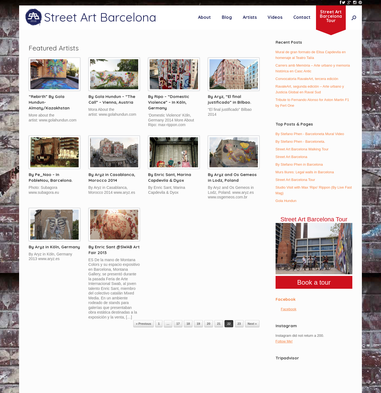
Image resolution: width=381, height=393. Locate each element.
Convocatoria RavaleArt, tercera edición (307, 79)
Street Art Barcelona (291, 157)
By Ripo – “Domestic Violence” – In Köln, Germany (168, 102)
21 (218, 323)
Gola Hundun (286, 201)
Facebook (286, 299)
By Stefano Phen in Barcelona (299, 164)
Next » (252, 323)
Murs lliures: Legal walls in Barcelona (305, 172)
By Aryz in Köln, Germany (54, 246)
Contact (302, 17)
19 (198, 323)
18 (188, 323)
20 (208, 323)
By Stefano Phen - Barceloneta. (300, 141)
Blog (227, 17)
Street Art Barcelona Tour (295, 180)
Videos (275, 17)
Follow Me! (284, 341)
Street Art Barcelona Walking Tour (302, 149)
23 (239, 323)
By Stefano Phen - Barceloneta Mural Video (310, 134)
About (204, 17)
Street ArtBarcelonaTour (331, 16)
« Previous (143, 323)
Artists (250, 17)
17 (178, 323)
